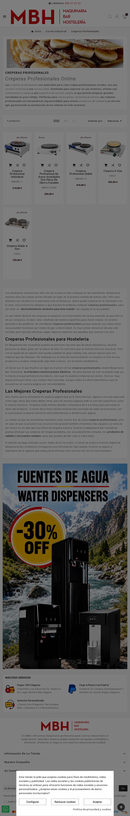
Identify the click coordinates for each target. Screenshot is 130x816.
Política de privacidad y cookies (92, 809)
